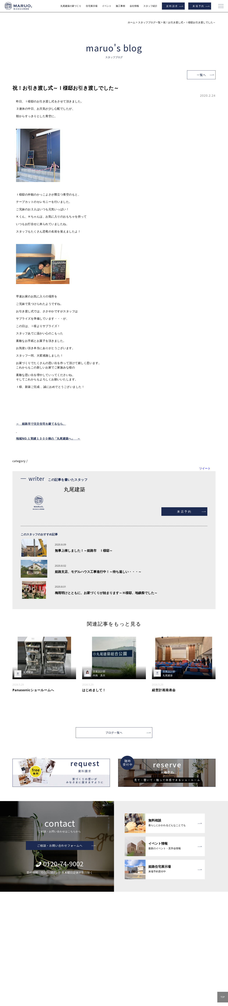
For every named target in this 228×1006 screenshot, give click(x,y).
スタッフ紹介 (150, 5)
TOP (223, 997)
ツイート (205, 468)
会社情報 (134, 5)
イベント (106, 5)
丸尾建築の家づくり (70, 5)
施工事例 (120, 5)
